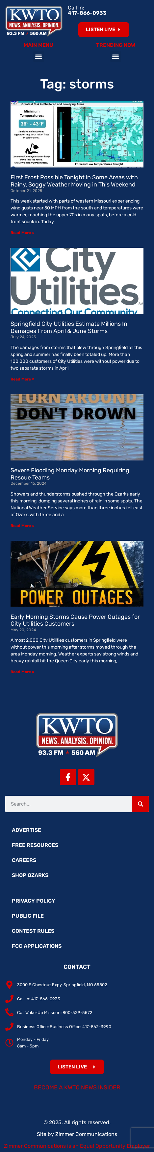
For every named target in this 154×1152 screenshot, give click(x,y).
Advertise (26, 830)
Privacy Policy (33, 901)
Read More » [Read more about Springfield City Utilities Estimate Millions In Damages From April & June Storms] (22, 379)
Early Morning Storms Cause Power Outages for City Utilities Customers (75, 620)
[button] (38, 56)
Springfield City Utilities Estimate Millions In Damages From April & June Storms (69, 327)
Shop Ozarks (30, 875)
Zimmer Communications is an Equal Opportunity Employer (77, 1146)
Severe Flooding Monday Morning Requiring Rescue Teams (70, 474)
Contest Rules (33, 931)
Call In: (87, 10)
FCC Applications (37, 946)
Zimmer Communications (86, 1134)
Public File (28, 916)
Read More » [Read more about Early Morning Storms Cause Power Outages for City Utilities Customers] (22, 672)
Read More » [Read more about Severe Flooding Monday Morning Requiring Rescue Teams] (22, 525)
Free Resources (35, 845)
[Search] (140, 804)
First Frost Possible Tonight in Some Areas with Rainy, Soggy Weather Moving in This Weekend (74, 181)
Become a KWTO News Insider (77, 1087)
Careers (24, 860)
